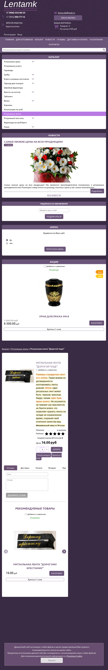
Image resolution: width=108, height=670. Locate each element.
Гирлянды (8, 70)
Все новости (54, 195)
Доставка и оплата (77, 39)
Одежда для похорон (13, 83)
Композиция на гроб (13, 109)
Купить (56, 449)
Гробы (7, 74)
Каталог (39, 39)
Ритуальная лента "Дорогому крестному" (35, 566)
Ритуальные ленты (12, 113)
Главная (9, 39)
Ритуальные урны (12, 61)
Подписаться (54, 216)
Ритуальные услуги (13, 66)
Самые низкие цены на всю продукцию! (33, 141)
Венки (7, 100)
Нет (11, 243)
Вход (19, 34)
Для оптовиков (24, 39)
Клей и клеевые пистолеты (16, 79)
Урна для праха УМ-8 (54, 316)
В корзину (96, 323)
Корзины (8, 105)
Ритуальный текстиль (14, 118)
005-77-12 (15, 16)
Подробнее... (97, 191)
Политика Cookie (74, 656)
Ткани (6, 127)
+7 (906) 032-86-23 (15, 12)
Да (11, 240)
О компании (96, 39)
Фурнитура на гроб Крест (15, 122)
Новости (50, 39)
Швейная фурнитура (13, 87)
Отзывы (61, 39)
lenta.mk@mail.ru (66, 12)
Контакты (54, 44)
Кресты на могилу (12, 92)
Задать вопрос (43, 455)
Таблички (8, 96)
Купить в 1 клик (54, 329)
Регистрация (10, 34)
